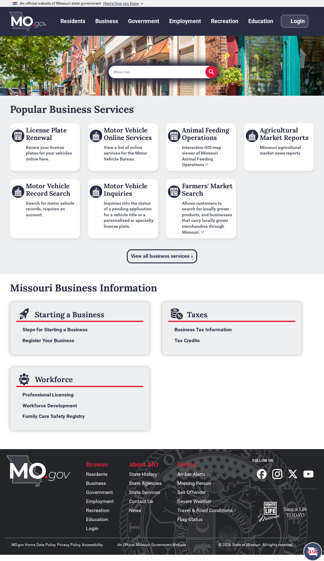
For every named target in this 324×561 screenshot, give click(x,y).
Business (96, 483)
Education (97, 519)
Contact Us (141, 501)
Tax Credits (187, 340)
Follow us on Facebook (261, 474)
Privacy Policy (69, 545)
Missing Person (194, 483)
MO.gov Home (23, 545)
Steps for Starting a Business (55, 330)
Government (99, 492)
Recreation (97, 510)
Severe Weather (194, 501)
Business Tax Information (203, 330)
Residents (96, 474)
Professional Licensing (48, 395)
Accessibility (92, 545)
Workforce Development (49, 406)
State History (143, 474)
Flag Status (189, 519)
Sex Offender (191, 492)
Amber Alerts (193, 474)
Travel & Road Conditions (207, 510)
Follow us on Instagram (277, 474)
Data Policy (46, 545)
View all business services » (162, 256)
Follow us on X (293, 474)
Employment (100, 501)
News (135, 510)
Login (92, 528)
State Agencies (145, 483)
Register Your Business (48, 340)
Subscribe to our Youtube (308, 474)
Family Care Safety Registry (53, 416)
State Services (144, 492)
